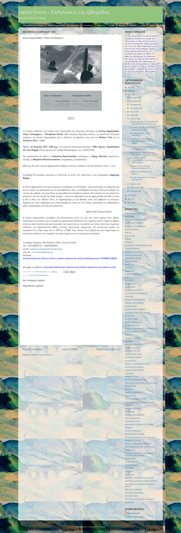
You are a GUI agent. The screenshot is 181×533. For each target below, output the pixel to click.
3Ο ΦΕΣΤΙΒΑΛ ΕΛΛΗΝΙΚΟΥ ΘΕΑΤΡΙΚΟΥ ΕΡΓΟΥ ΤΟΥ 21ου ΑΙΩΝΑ (142, 141)
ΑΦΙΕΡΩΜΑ (130, 217)
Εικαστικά (133, 25)
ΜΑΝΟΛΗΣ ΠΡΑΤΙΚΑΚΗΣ (135, 380)
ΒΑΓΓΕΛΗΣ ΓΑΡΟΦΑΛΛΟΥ (136, 220)
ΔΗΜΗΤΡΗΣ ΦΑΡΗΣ (133, 258)
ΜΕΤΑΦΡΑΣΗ (130, 386)
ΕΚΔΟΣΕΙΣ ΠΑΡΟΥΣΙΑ (134, 290)
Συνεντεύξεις (74, 25)
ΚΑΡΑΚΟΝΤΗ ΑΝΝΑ (133, 354)
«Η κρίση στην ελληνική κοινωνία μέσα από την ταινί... (142, 153)
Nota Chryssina (134, 513)
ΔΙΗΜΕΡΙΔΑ (130, 271)
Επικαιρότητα (88, 25)
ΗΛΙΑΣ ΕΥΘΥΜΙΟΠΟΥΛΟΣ (136, 332)
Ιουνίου (133, 112)
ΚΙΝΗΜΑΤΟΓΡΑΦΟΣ (133, 357)
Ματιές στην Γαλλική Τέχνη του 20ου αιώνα (141, 383)
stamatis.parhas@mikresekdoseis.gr (46, 249)
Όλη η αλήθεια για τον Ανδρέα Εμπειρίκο (140, 402)
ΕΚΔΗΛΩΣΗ (130, 287)
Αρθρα (143, 25)
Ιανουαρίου (134, 191)
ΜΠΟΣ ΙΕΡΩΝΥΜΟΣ (133, 392)
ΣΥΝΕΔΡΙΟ (129, 471)
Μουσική (122, 25)
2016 (130, 195)
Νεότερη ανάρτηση (32, 349)
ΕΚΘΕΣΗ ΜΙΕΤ (131, 306)
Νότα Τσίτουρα (130, 396)
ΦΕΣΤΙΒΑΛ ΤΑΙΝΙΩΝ (133, 490)
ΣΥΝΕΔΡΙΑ (129, 468)
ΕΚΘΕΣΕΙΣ (129, 297)
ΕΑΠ (127, 277)
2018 (130, 91)
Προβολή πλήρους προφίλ (134, 517)
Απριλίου (133, 119)
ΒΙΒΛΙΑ (128, 233)
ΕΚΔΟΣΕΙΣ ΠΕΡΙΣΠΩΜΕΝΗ (136, 293)
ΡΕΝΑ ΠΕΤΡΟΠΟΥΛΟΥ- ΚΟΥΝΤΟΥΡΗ (140, 447)
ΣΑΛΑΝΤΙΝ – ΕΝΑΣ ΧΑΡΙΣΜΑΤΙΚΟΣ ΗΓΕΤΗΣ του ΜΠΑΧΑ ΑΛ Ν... (142, 160)
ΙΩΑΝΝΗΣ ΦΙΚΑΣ (132, 351)
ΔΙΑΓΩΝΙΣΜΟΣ (131, 261)
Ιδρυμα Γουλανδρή (132, 348)
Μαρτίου (133, 184)
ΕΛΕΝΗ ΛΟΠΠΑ (131, 319)
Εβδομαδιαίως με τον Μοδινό (33, 25)
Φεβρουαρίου (135, 187)
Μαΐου (132, 115)
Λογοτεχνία (101, 25)
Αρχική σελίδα (69, 349)
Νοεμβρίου (134, 101)
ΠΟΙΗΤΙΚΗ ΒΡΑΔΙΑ (133, 431)
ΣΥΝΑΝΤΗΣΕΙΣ (131, 465)
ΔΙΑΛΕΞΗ (129, 268)
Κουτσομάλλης (130, 361)
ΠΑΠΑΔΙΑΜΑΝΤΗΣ (133, 409)
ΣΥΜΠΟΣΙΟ (130, 462)
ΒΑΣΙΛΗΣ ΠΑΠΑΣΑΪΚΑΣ (135, 226)
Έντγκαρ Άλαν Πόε (132, 325)
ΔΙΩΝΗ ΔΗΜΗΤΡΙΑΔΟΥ (134, 274)
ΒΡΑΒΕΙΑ (129, 242)
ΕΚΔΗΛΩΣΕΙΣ (130, 284)
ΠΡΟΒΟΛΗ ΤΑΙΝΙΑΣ (133, 440)
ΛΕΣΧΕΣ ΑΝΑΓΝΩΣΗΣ (134, 370)
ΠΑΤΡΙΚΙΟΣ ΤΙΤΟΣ (132, 421)
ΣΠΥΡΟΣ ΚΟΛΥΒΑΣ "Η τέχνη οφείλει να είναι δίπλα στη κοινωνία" (140, 454)
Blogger (102, 527)
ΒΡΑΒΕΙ (128, 239)
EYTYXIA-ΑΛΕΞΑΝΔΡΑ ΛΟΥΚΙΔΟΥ (139, 499)
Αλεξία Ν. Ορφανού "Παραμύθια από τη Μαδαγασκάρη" (143, 148)
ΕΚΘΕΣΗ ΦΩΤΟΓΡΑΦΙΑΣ (135, 309)
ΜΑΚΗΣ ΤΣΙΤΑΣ (131, 377)
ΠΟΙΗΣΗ (128, 428)
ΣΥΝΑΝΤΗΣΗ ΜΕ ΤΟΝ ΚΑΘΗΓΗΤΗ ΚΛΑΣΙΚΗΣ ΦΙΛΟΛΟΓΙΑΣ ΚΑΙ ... (144, 123)
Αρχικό (152, 25)
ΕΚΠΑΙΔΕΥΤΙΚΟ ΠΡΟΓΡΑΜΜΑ (137, 313)
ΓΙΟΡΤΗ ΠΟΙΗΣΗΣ (132, 249)
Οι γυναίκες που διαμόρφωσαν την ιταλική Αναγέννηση (142, 128)
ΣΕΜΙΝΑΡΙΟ (130, 450)
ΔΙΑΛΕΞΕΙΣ (129, 265)
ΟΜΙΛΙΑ (128, 405)
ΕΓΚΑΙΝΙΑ (129, 281)
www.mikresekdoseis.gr (42, 252)
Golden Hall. (129, 502)
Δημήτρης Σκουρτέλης (133, 252)
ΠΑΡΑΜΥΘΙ (129, 412)
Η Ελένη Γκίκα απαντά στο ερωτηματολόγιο (141, 329)
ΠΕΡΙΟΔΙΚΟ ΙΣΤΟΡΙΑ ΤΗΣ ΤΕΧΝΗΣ (139, 425)
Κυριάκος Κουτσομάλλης (134, 367)
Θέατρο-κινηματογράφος (57, 25)
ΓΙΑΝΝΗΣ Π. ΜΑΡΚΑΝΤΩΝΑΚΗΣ (138, 245)
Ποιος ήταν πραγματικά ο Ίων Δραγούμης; (140, 437)
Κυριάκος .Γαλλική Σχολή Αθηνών (137, 364)
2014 (130, 203)
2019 (130, 87)
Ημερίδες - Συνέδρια (132, 338)
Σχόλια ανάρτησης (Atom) (41, 355)
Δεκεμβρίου (134, 98)
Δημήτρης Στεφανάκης (133, 255)
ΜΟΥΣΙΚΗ (129, 389)
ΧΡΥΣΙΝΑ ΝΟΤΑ (131, 496)
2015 (130, 199)
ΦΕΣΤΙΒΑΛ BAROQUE (134, 493)
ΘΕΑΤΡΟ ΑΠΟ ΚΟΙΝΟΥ (134, 345)
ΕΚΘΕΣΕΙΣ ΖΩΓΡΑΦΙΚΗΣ (135, 300)
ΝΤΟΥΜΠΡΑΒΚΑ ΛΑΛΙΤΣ (135, 399)
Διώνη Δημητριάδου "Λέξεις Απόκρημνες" (140, 134)
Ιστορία (112, 25)
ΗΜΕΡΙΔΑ (129, 335)
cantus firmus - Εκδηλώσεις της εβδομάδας (63, 12)
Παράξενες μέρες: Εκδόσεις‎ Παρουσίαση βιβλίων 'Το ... (140, 167)
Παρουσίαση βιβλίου (132, 418)
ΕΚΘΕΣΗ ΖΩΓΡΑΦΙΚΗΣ (134, 303)
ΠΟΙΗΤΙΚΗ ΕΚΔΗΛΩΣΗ (134, 434)
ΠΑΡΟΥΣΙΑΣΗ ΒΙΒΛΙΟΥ (39, 275)
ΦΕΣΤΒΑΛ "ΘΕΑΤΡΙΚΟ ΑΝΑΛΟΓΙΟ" (139, 478)
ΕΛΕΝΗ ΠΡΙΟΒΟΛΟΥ (133, 322)
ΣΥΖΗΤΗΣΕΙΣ (130, 459)
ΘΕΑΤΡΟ (128, 341)
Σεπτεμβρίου (135, 108)
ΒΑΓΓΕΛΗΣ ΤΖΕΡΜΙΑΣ (134, 223)
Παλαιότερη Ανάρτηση (107, 349)
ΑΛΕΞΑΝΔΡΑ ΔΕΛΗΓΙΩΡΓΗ (136, 213)
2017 (130, 95)
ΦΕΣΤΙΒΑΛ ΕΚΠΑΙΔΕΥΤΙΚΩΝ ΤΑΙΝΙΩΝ (141, 481)
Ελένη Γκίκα (129, 316)
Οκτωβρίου (134, 105)
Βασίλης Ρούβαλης (132, 229)
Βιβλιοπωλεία (130, 236)
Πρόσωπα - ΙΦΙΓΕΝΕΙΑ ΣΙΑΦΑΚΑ (138, 444)
